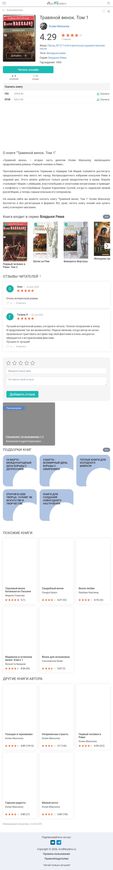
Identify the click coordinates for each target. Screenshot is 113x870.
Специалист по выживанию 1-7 (25, 437)
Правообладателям (56, 858)
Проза (51, 45)
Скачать (104, 94)
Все (106, 217)
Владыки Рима (57, 57)
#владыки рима (56, 53)
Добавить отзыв (22, 394)
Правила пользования (56, 853)
